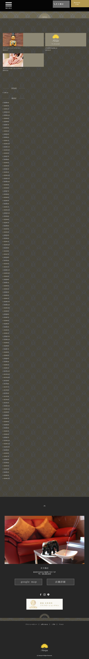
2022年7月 (6, 222)
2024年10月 (7, 150)
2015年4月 (6, 465)
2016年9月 (6, 412)
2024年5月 (6, 162)
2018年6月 (6, 352)
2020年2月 (6, 295)
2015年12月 (7, 440)
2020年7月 (6, 282)
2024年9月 (6, 153)
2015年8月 (6, 453)
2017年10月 (7, 377)
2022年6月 (6, 225)
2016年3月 (6, 431)
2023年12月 (7, 175)
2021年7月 (6, 254)
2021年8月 (6, 251)
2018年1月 (6, 368)
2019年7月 (6, 317)
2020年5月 (6, 285)
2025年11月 (7, 115)
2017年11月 (7, 374)
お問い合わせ (44, 624)
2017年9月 (6, 380)
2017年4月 (6, 393)
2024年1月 (6, 172)
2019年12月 (7, 301)
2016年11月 (7, 409)
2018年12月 (7, 336)
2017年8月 (6, 383)
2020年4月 (6, 289)
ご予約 (53, 624)
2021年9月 (6, 247)
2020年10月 (7, 273)
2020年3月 (6, 292)
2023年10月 (7, 181)
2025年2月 (6, 137)
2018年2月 (6, 364)
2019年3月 (6, 326)
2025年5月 (6, 127)
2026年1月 (6, 109)
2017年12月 (7, 371)
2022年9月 (6, 216)
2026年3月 (6, 105)
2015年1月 (6, 475)
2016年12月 (7, 405)
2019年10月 (7, 308)
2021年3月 (6, 263)
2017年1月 (6, 402)
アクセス (61, 624)
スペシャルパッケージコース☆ (12, 48)
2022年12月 (7, 210)
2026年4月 (6, 102)
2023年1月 (6, 206)
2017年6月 (6, 390)
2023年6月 (6, 194)
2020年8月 (6, 279)
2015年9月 (6, 450)
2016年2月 (6, 434)
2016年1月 (6, 437)
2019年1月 (6, 333)
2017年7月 (6, 387)
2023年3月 (6, 203)
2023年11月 (7, 178)
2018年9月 (6, 342)
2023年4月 (6, 200)
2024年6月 (6, 159)
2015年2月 (6, 472)
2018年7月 (6, 349)
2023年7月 (6, 191)
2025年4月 (6, 131)
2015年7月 (6, 456)
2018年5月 (6, 355)
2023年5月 (6, 197)
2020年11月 (7, 270)
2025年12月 (7, 112)
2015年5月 (6, 462)
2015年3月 (6, 469)
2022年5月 (6, 229)
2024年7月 (6, 156)
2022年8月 (6, 219)
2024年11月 (7, 146)
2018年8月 (6, 345)
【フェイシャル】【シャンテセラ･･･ (13, 68)
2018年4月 (6, 358)
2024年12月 (7, 143)
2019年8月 (6, 314)
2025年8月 (6, 121)
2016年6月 (6, 421)
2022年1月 (6, 241)
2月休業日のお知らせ (51, 48)
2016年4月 (6, 427)
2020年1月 (6, 298)
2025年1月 (6, 140)
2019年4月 (6, 323)
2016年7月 (6, 418)
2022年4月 (6, 232)
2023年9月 (6, 184)
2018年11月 (7, 339)
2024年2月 (6, 169)
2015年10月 (7, 446)
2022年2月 (6, 238)
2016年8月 (6, 415)
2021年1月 (6, 266)
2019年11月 (7, 304)
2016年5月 (6, 424)
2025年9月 (6, 118)
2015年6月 (6, 459)
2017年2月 (6, 399)
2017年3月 (6, 396)
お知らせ (6, 92)
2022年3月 (6, 235)
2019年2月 (6, 330)
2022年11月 (7, 213)
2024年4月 (6, 165)
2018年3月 (6, 361)
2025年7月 (6, 124)
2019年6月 (6, 320)
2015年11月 (7, 443)
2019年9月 (6, 311)
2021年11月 (7, 244)
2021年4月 (6, 260)
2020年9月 (6, 276)
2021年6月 (6, 257)
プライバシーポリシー (31, 624)
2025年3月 (6, 134)
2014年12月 (7, 478)
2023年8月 (6, 188)
